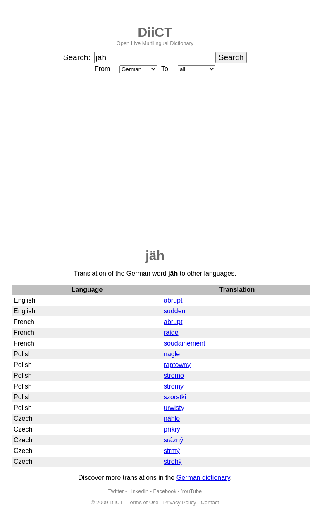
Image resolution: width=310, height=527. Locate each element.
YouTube (191, 491)
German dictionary (203, 477)
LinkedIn (138, 491)
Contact (210, 502)
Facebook (164, 491)
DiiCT (155, 32)
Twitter (116, 491)
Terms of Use (142, 502)
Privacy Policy (179, 502)
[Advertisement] (77, 161)
